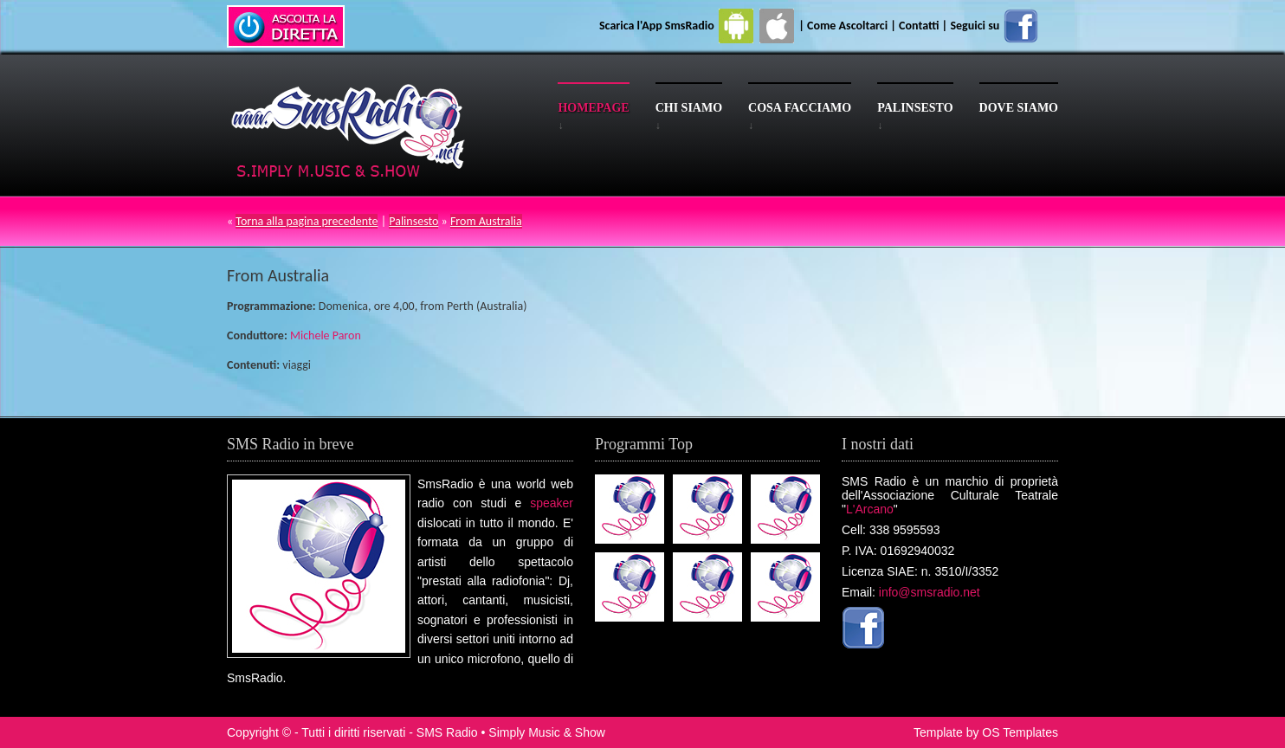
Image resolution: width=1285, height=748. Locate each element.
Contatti (919, 25)
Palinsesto (914, 107)
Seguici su (995, 26)
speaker (551, 503)
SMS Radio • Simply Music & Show (510, 732)
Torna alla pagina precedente (307, 221)
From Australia (486, 221)
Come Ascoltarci (848, 25)
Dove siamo (1018, 107)
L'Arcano (870, 509)
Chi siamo (688, 107)
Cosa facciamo (799, 107)
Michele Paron (325, 335)
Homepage (593, 107)
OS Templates (1020, 732)
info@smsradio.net (929, 592)
